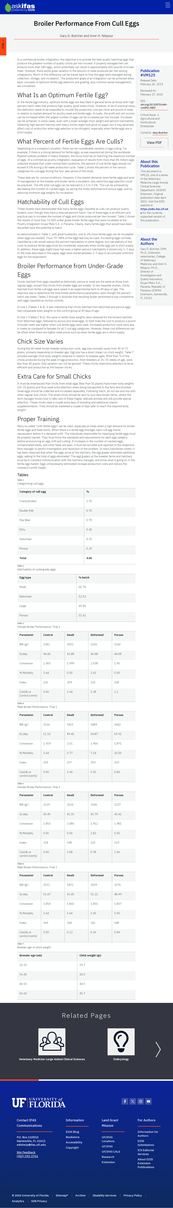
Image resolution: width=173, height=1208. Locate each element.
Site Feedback (26, 1152)
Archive (82, 1195)
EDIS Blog (72, 1132)
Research (108, 1157)
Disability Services (107, 1195)
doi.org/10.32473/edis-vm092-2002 (153, 106)
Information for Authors (148, 1134)
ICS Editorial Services (146, 1152)
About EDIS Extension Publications (146, 1163)
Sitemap (62, 1195)
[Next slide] (158, 1049)
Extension (108, 1162)
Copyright (72, 1147)
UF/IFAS (107, 1146)
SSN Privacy (39, 1201)
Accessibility (74, 1142)
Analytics (18, 1201)
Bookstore (72, 1137)
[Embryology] (121, 1041)
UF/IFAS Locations (108, 1139)
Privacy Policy (135, 1195)
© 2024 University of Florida (30, 1195)
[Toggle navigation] (167, 4)
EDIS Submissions (146, 1143)
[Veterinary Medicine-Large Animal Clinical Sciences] (51, 1041)
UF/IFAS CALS (111, 1151)
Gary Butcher (160, 132)
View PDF (154, 142)
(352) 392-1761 (27, 1156)
